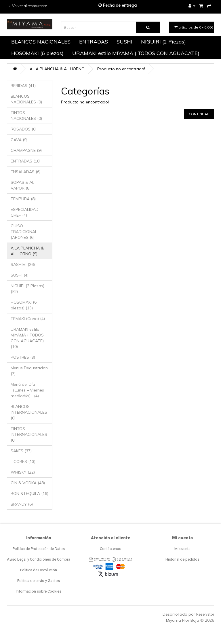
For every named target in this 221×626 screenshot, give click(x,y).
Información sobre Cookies (38, 591)
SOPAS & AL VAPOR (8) (22, 185)
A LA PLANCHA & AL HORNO (57, 68)
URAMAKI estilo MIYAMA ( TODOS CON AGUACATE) (135, 53)
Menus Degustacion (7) (29, 370)
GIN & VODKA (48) (28, 482)
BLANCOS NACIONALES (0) (26, 99)
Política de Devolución (38, 570)
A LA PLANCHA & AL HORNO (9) (27, 250)
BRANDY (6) (22, 504)
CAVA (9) (19, 139)
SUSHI (124, 41)
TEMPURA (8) (23, 198)
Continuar (199, 114)
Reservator (205, 614)
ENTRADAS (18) (26, 161)
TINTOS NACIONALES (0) (26, 115)
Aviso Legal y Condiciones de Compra (38, 559)
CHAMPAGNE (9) (26, 150)
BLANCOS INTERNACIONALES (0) (29, 412)
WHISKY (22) (23, 472)
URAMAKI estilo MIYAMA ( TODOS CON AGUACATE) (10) (27, 338)
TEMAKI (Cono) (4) (28, 318)
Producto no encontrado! (121, 68)
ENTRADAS (93, 41)
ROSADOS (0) (24, 129)
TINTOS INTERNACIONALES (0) (29, 434)
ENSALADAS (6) (26, 171)
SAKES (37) (21, 450)
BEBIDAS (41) (23, 85)
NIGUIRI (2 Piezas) (163, 41)
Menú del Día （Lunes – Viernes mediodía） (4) (27, 390)
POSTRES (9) (23, 357)
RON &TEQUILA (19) (29, 493)
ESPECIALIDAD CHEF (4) (25, 212)
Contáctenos (110, 548)
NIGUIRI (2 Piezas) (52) (27, 288)
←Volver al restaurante (27, 5)
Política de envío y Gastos (38, 580)
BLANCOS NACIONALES (41, 41)
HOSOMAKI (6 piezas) (37, 53)
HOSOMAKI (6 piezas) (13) (24, 305)
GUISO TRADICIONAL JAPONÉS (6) (24, 231)
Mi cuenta (182, 548)
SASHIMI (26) (23, 264)
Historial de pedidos (182, 559)
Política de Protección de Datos (39, 548)
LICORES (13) (23, 461)
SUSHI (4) (19, 275)
